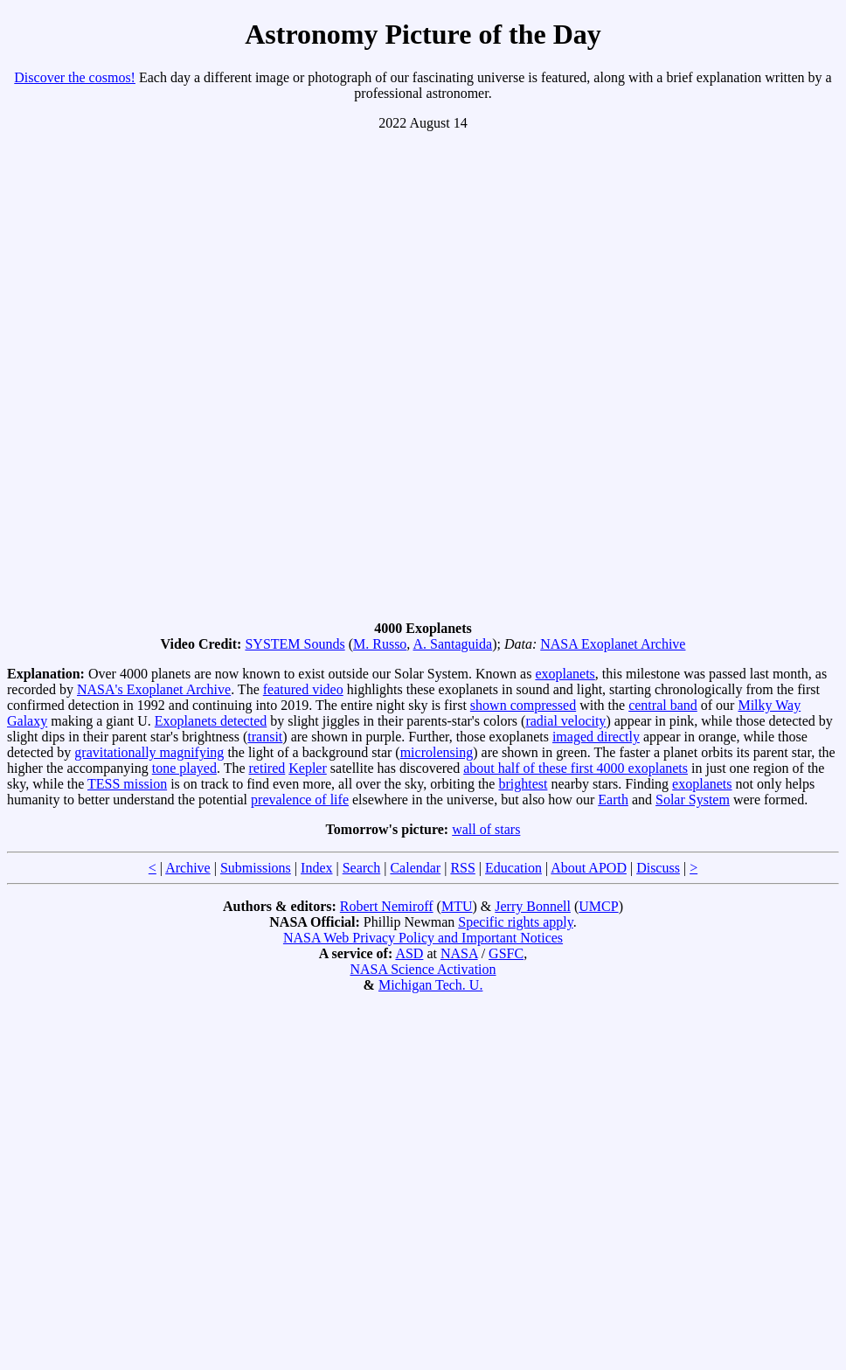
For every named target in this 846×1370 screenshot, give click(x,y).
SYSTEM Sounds (294, 643)
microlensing (437, 752)
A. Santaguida (452, 643)
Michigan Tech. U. (430, 984)
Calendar (415, 867)
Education (513, 867)
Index (316, 867)
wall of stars (486, 829)
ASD (409, 953)
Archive (188, 867)
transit (264, 736)
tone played (184, 768)
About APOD (589, 867)
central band (662, 705)
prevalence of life (300, 799)
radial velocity (565, 720)
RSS (462, 867)
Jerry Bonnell (533, 906)
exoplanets (564, 673)
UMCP (598, 906)
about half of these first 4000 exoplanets (575, 768)
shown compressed (523, 705)
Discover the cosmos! (74, 77)
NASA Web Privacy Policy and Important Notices (423, 937)
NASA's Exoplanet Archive (154, 689)
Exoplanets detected (211, 720)
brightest (522, 783)
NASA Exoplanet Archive (612, 643)
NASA (459, 953)
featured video (303, 689)
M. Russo (379, 643)
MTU (457, 906)
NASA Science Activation (423, 969)
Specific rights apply (515, 921)
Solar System (692, 799)
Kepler (307, 768)
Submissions (255, 867)
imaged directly (596, 736)
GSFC (506, 953)
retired (267, 768)
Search (362, 867)
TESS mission (127, 783)
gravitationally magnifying (149, 752)
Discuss (658, 867)
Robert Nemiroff (386, 906)
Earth (613, 799)
